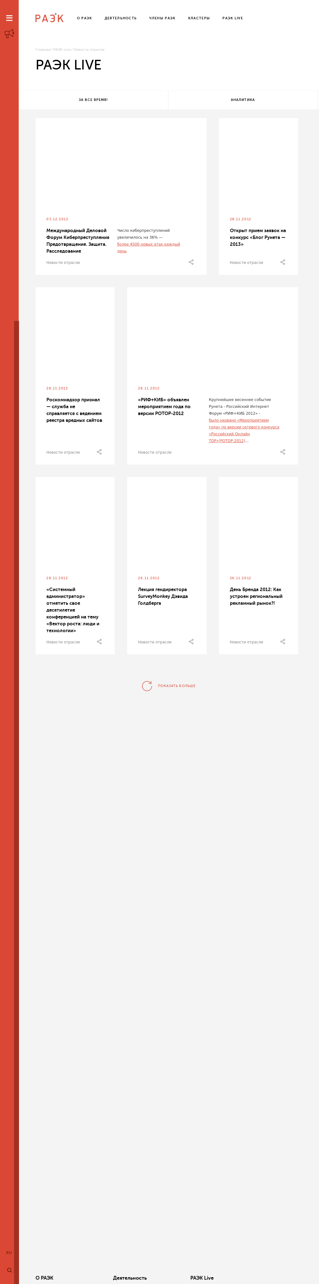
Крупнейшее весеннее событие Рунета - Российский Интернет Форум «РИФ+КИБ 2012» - (240, 408)
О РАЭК (44, 1278)
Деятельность (109, 1278)
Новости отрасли (63, 264)
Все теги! (266, 100)
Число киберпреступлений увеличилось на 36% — (143, 235)
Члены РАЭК (275, 1278)
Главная (43, 50)
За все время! (68, 100)
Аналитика (167, 100)
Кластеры (216, 1278)
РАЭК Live (62, 50)
